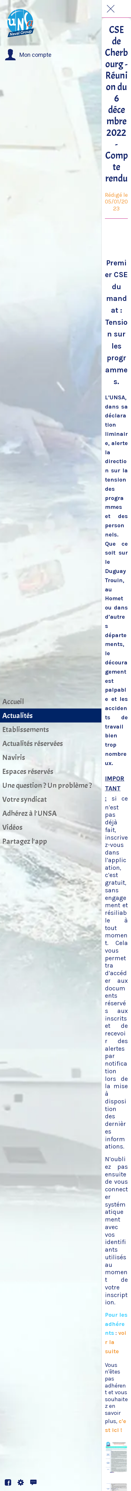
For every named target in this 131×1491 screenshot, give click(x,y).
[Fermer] (110, 9)
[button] (28, 55)
